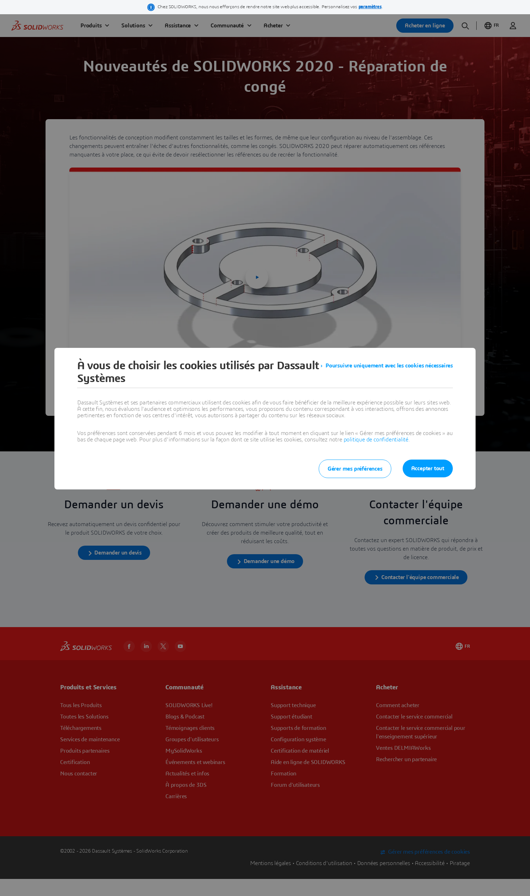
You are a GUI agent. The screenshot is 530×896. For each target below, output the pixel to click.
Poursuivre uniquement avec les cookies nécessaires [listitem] (389, 366)
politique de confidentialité (376, 439)
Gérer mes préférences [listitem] (355, 469)
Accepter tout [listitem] (427, 468)
